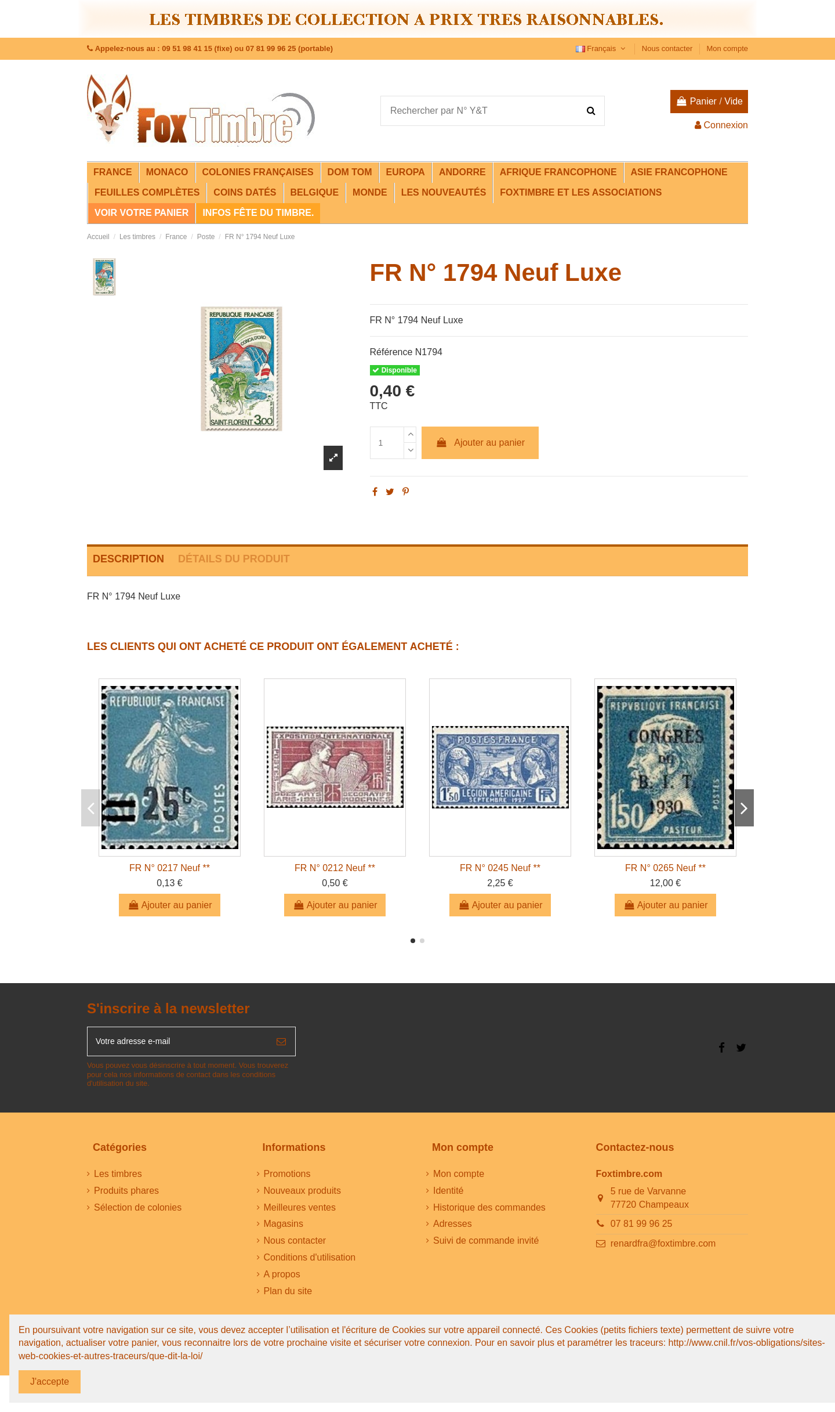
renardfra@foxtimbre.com (663, 1247)
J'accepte (49, 1381)
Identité (448, 1195)
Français (602, 48)
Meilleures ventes (300, 1211)
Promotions (287, 1178)
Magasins (283, 1228)
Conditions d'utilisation (310, 1261)
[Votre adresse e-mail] (177, 1043)
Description (128, 559)
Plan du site (288, 1295)
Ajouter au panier (480, 442)
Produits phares (126, 1195)
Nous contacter (668, 48)
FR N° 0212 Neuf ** (335, 868)
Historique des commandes (489, 1211)
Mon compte (727, 48)
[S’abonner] (281, 1043)
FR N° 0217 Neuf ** (169, 868)
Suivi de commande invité (486, 1245)
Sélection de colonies (137, 1211)
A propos (282, 1278)
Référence (391, 352)
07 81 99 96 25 (642, 1228)
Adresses (452, 1228)
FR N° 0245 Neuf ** (500, 868)
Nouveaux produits (302, 1195)
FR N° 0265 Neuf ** (665, 868)
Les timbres (118, 1178)
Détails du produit (234, 559)
